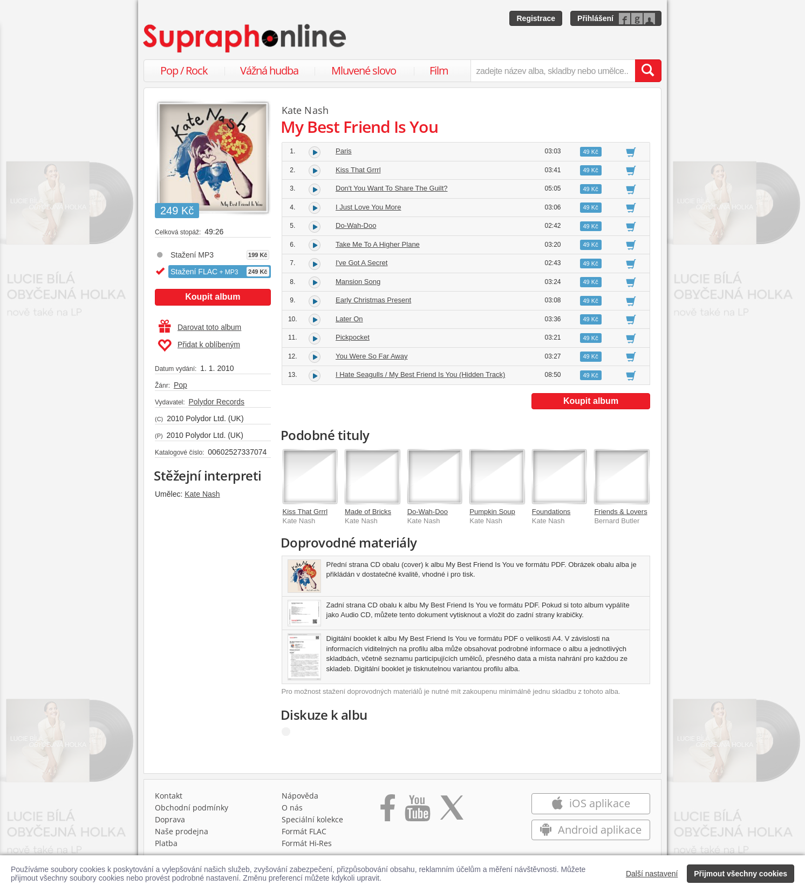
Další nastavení (652, 873)
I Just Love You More (368, 207)
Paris (344, 151)
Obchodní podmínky (191, 807)
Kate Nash (202, 494)
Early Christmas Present (373, 300)
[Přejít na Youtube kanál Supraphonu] (417, 811)
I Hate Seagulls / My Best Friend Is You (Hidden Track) (420, 374)
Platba (166, 843)
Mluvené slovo (363, 70)
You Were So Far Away (371, 356)
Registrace (535, 18)
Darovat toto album (200, 327)
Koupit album (212, 296)
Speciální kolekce (312, 819)
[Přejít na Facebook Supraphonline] (387, 811)
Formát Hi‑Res (307, 843)
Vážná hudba (269, 70)
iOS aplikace (590, 803)
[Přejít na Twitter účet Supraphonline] (451, 811)
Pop (180, 385)
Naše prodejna (181, 831)
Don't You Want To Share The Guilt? (392, 188)
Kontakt (168, 795)
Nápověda (300, 795)
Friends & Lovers (620, 512)
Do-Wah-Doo (356, 225)
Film (438, 70)
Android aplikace (591, 829)
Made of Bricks (368, 512)
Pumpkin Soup (492, 512)
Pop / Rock (184, 70)
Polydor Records (216, 401)
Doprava (170, 819)
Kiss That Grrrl (358, 170)
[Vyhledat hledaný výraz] (648, 70)
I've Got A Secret (361, 263)
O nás (292, 807)
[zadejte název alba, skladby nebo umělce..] (552, 70)
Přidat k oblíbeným (199, 345)
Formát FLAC (304, 831)
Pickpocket (353, 337)
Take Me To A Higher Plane (378, 244)
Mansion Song (358, 282)
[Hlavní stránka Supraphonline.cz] (245, 38)
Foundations (551, 512)
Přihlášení (595, 18)
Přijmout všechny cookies (740, 873)
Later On (349, 319)
